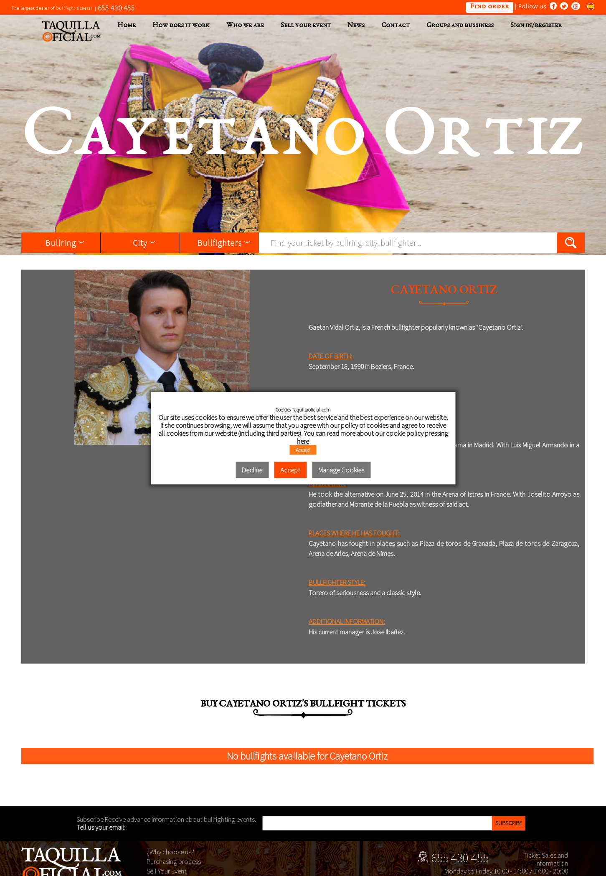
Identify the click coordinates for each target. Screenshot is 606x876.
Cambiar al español (588, 6)
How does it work (181, 25)
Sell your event (306, 25)
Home (126, 25)
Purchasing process (174, 861)
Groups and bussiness (460, 25)
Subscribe (508, 823)
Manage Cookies (341, 470)
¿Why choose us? (170, 851)
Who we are (245, 25)
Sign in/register (536, 25)
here (303, 441)
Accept (303, 450)
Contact (395, 25)
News (356, 25)
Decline (252, 470)
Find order (489, 6)
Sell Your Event (167, 871)
